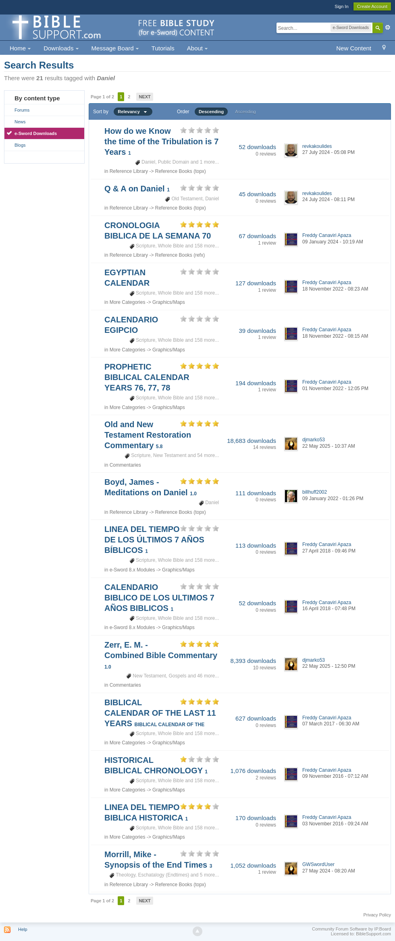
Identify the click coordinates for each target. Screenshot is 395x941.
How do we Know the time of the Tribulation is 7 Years (161, 141)
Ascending (245, 111)
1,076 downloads (253, 770)
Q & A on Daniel (137, 188)
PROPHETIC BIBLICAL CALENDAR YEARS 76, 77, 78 (146, 377)
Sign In (341, 6)
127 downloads (255, 283)
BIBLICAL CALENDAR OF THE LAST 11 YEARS (160, 713)
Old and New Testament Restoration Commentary (147, 435)
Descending (211, 111)
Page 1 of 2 (102, 96)
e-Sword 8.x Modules (132, 570)
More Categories (128, 302)
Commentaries (125, 465)
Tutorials (163, 48)
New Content (353, 48)
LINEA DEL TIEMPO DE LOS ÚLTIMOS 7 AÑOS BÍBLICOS (154, 540)
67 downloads (257, 236)
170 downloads (255, 817)
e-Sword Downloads (36, 133)
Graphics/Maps (168, 302)
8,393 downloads (253, 660)
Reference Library (129, 171)
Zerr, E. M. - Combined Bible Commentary (160, 655)
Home (20, 48)
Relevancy (133, 111)
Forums (22, 110)
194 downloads (255, 383)
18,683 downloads (251, 440)
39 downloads (257, 330)
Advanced (388, 27)
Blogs (20, 145)
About (197, 48)
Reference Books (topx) (180, 171)
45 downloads (257, 194)
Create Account (372, 6)
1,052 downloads (253, 865)
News (20, 121)
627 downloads (255, 718)
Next (144, 96)
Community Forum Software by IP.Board (351, 928)
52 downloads (257, 146)
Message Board (115, 48)
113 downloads (255, 545)
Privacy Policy (377, 914)
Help (22, 929)
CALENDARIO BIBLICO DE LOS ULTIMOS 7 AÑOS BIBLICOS (159, 598)
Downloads (61, 48)
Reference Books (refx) (180, 255)
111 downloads (255, 493)
